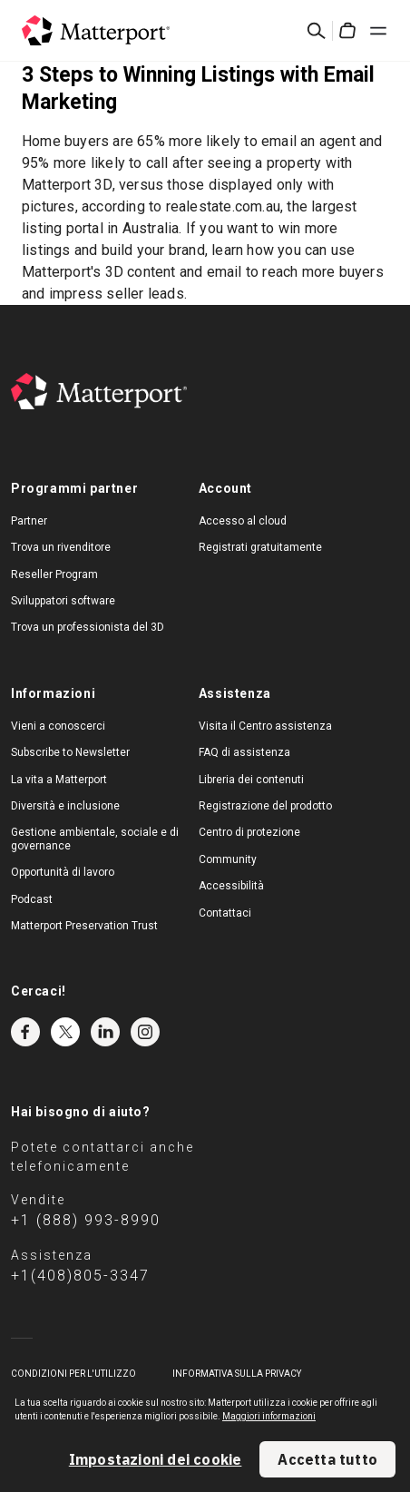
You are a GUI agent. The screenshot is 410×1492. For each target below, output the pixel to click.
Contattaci (225, 913)
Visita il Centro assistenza (265, 726)
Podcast (32, 899)
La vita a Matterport (59, 779)
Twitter (65, 1031)
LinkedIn (105, 1031)
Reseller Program (54, 574)
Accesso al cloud (243, 521)
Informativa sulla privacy (236, 1374)
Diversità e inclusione (65, 806)
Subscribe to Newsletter (70, 752)
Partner (29, 521)
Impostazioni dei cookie (155, 1459)
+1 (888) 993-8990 (86, 1220)
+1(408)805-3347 (80, 1275)
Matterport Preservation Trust (84, 925)
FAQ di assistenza (244, 752)
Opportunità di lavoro (62, 872)
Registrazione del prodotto (265, 806)
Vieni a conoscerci (58, 726)
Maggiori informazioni (269, 1416)
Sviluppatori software (63, 600)
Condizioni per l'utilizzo (73, 1374)
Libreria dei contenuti (251, 779)
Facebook (25, 1031)
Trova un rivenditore (61, 547)
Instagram (145, 1031)
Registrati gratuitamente (260, 547)
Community (228, 859)
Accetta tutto (327, 1459)
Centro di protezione (249, 832)
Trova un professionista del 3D (87, 627)
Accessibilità (231, 885)
